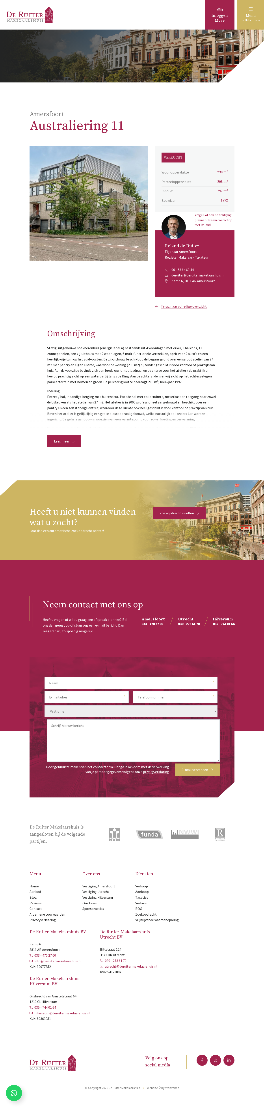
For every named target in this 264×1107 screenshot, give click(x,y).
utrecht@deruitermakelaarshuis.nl (131, 970)
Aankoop (142, 895)
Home (34, 889)
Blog (33, 901)
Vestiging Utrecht (95, 895)
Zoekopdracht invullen (179, 516)
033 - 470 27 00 (148, 625)
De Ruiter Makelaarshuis (124, 1091)
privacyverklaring (156, 775)
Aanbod (35, 895)
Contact (36, 912)
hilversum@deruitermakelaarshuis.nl (62, 1016)
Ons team (89, 906)
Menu (249, 15)
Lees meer (64, 444)
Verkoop (141, 889)
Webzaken (172, 1091)
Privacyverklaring (43, 923)
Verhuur (141, 906)
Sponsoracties (93, 912)
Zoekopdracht (146, 918)
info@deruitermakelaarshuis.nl (58, 964)
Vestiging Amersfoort (98, 889)
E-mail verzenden (197, 773)
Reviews (36, 906)
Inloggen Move (220, 15)
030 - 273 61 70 (185, 625)
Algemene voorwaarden (47, 918)
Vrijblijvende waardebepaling (157, 923)
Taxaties (141, 901)
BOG (138, 912)
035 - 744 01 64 (222, 625)
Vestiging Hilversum (97, 901)
